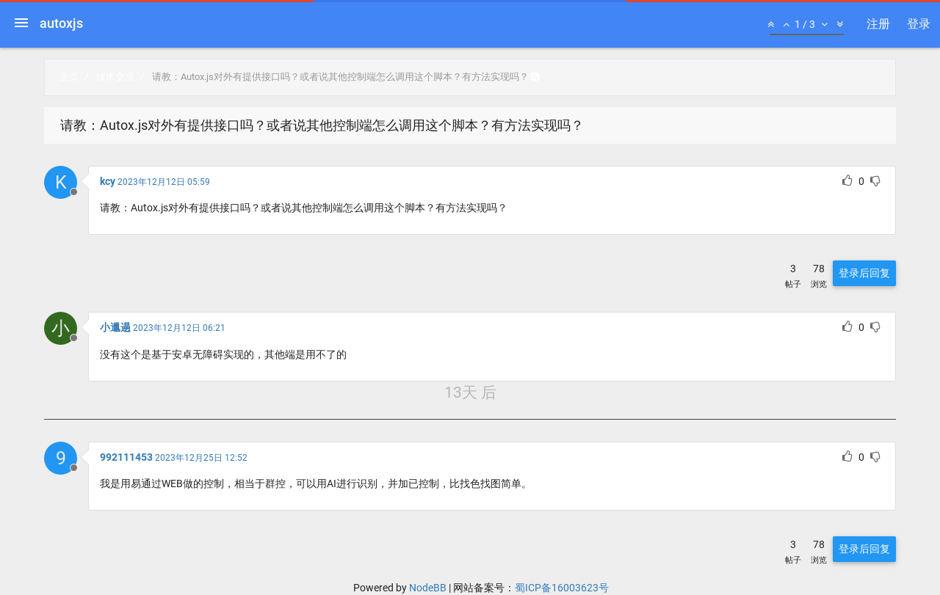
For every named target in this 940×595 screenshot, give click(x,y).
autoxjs (61, 23)
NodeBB (427, 588)
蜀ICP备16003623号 (562, 588)
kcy (107, 181)
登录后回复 (864, 273)
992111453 (126, 457)
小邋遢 (115, 327)
